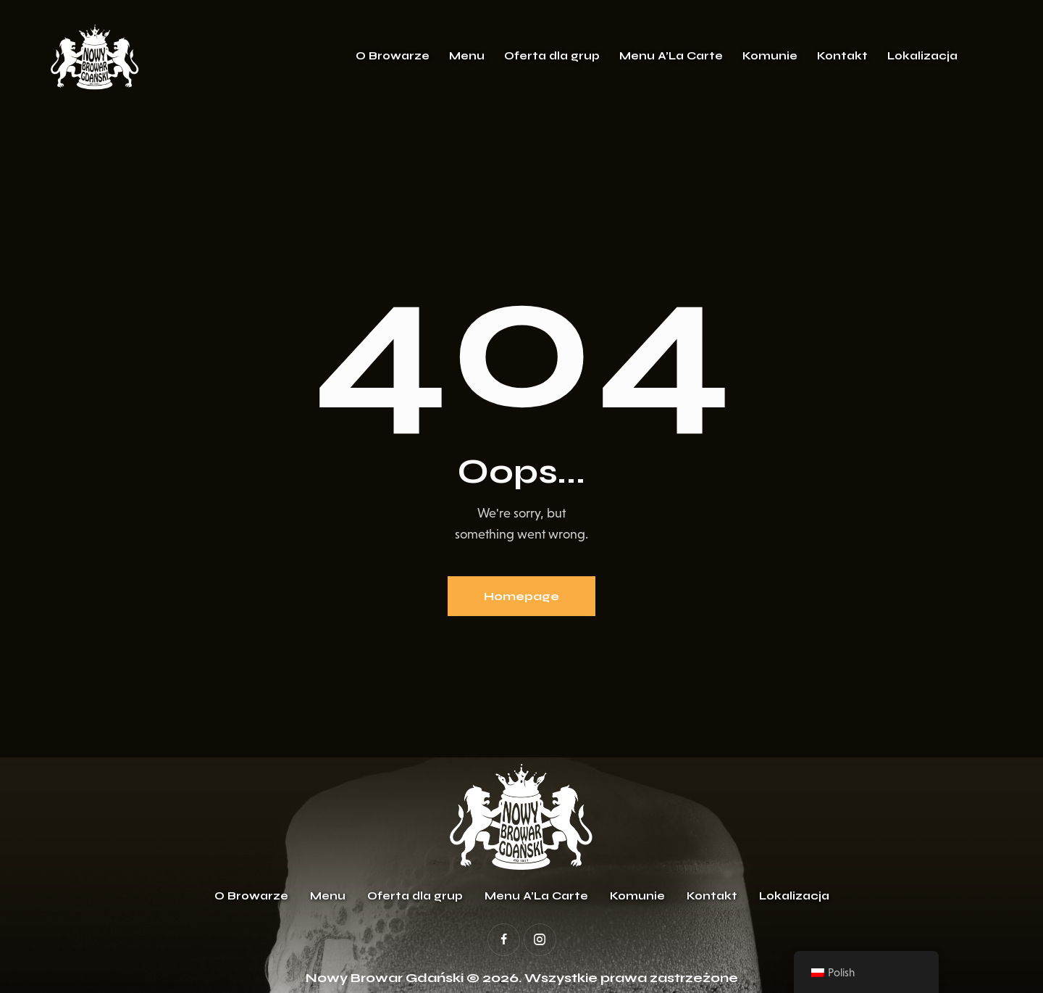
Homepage (521, 596)
